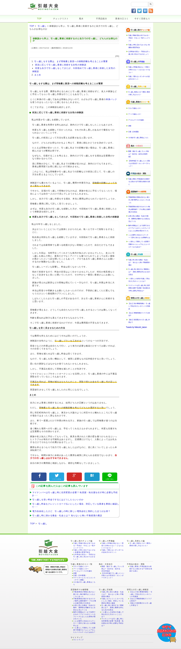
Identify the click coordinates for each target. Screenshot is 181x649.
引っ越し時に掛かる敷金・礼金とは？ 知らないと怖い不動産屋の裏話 (66, 515)
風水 (81, 18)
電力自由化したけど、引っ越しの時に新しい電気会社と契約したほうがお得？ (70, 511)
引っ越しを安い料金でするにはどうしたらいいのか (57, 499)
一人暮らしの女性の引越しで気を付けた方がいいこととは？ (139, 280)
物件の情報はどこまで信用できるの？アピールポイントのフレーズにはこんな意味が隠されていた (139, 228)
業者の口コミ (122, 18)
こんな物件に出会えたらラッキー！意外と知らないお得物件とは (139, 236)
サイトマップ (78, 640)
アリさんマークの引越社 (136, 120)
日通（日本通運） (134, 132)
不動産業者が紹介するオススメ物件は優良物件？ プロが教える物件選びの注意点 (139, 209)
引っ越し (42, 26)
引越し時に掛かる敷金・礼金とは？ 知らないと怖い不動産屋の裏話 (139, 262)
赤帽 (129, 126)
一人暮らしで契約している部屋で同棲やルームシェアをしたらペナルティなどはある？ (139, 244)
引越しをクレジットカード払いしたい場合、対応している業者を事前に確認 (112, 601)
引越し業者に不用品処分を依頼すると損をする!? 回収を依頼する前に (139, 181)
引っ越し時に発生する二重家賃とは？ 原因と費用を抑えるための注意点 (139, 271)
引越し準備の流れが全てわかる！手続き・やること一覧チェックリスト (139, 38)
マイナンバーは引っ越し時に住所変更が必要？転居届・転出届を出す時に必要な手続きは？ (139, 288)
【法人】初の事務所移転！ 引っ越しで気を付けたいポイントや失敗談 (139, 306)
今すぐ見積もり (142, 18)
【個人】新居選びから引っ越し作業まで (139, 321)
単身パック (111, 99)
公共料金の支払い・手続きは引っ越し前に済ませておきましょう (139, 53)
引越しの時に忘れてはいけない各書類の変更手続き (139, 46)
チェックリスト (61, 18)
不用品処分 (101, 18)
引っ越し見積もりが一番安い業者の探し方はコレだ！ (139, 93)
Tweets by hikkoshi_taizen (136, 327)
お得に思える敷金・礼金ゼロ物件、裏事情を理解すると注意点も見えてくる (139, 218)
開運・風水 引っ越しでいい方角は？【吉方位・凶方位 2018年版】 (138, 154)
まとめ (37, 75)
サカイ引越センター (134, 108)
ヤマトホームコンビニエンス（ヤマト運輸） (84, 579)
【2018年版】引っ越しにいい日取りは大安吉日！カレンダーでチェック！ (139, 163)
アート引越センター (134, 114)
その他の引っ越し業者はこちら (138, 138)
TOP (39, 18)
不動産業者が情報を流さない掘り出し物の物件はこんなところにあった (139, 199)
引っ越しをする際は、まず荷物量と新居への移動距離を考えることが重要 (71, 61)
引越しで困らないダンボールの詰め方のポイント (139, 78)
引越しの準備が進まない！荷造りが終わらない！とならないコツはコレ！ (139, 69)
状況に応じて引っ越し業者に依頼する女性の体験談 (60, 65)
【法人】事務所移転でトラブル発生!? (139, 314)
